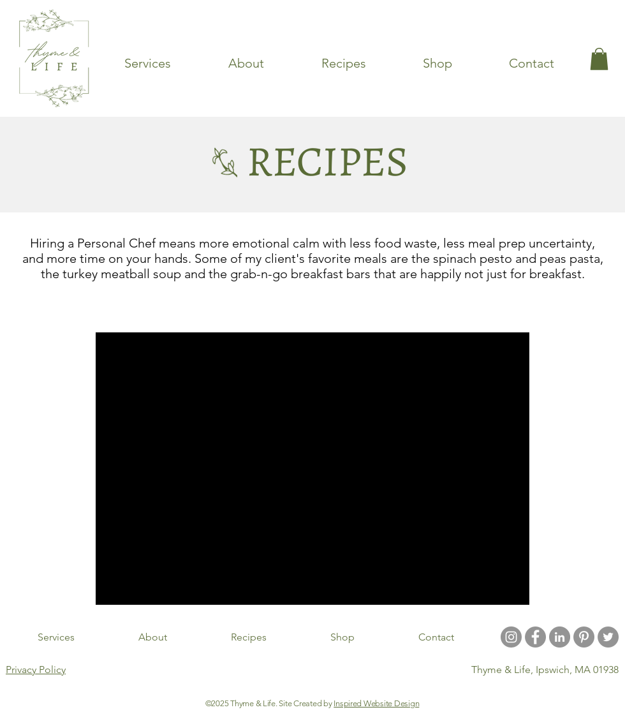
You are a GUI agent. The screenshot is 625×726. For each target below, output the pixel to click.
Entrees (201, 306)
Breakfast (439, 306)
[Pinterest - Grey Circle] (583, 637)
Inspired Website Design (376, 703)
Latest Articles (127, 306)
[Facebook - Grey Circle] (535, 637)
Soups (258, 306)
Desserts (374, 306)
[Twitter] (608, 637)
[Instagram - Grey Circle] (511, 637)
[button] (513, 308)
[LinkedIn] (559, 637)
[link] (599, 59)
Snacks (313, 306)
